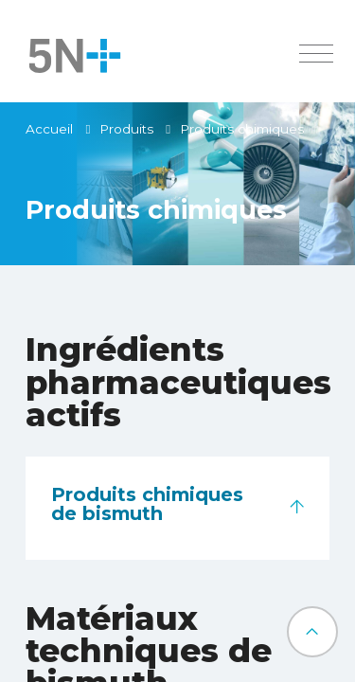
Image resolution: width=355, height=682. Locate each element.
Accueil (49, 128)
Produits (126, 128)
